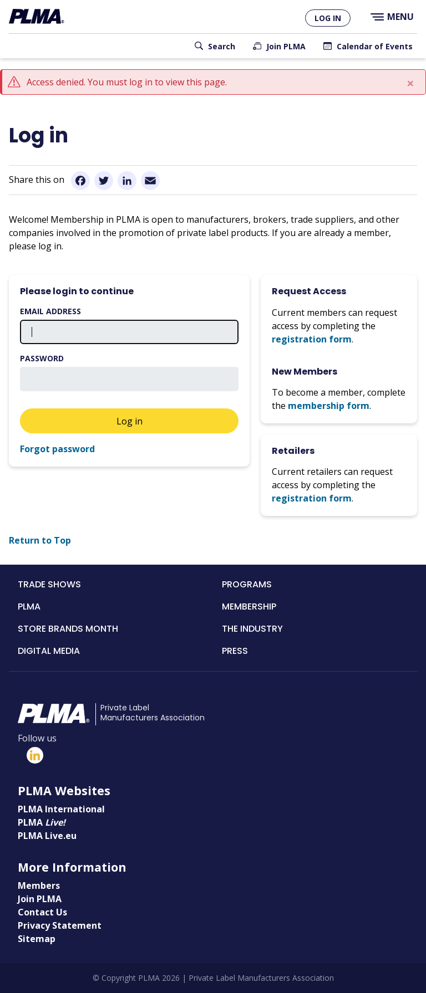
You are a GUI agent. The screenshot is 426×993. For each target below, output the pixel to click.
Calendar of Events (375, 46)
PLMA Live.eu (47, 836)
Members (39, 885)
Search (221, 46)
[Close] (410, 83)
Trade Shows (49, 584)
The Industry (252, 628)
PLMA (29, 606)
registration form (312, 339)
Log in (328, 18)
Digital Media (49, 650)
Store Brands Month (68, 628)
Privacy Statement (60, 925)
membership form (328, 406)
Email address (50, 311)
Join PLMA (286, 46)
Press (235, 650)
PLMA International (61, 809)
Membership (249, 606)
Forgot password (57, 449)
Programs (247, 584)
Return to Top (40, 540)
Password (42, 358)
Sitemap (36, 939)
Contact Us (42, 912)
